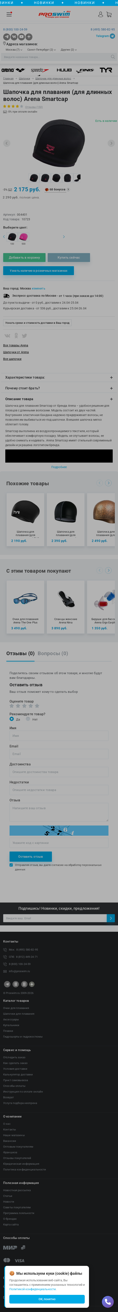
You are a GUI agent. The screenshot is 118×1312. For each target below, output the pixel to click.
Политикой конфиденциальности (32, 1289)
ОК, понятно (47, 1299)
